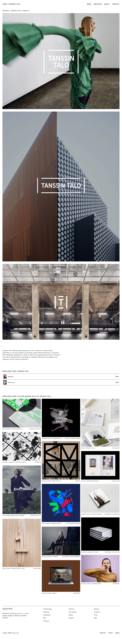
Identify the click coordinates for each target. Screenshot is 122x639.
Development (77, 593)
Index (117, 633)
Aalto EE (83, 481)
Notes (110, 633)
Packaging (32, 428)
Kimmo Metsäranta (86, 448)
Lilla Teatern (6, 515)
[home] (11, 4)
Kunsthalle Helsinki (8, 462)
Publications (116, 448)
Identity (38, 428)
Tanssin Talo (16, 10)
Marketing (38, 462)
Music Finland (6, 428)
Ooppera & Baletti (47, 438)
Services (98, 4)
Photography (108, 514)
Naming (78, 438)
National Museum (46, 480)
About (107, 4)
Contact (116, 4)
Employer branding (75, 556)
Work (89, 4)
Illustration (70, 523)
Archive (5, 10)
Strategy (73, 438)
